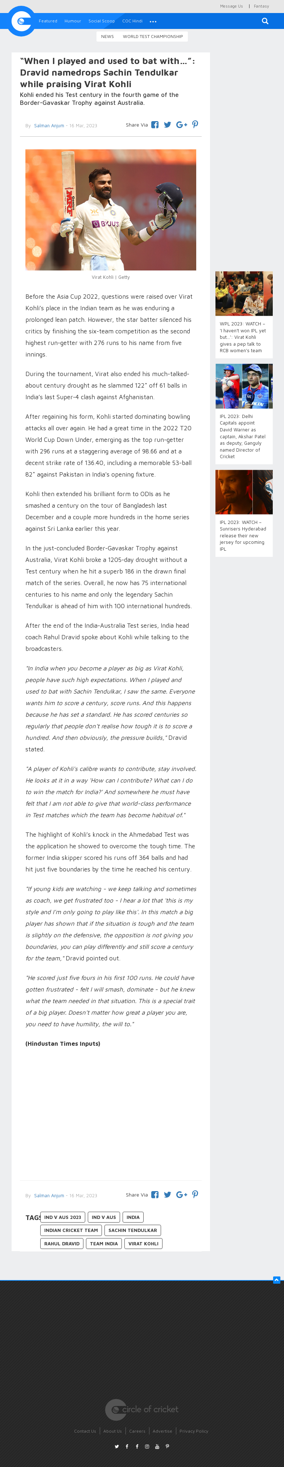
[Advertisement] (111, 1115)
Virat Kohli (143, 1243)
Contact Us (85, 1431)
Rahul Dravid (61, 1243)
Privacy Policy (194, 1431)
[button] (153, 21)
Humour (73, 21)
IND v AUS (104, 1217)
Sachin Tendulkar (132, 1230)
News (107, 36)
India (133, 1217)
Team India (104, 1243)
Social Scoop (102, 21)
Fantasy (261, 6)
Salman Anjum (48, 1195)
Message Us (231, 6)
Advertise (162, 1431)
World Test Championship (153, 36)
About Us (112, 1431)
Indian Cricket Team (71, 1230)
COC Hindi (132, 21)
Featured (48, 21)
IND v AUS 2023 (62, 1217)
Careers (137, 1431)
